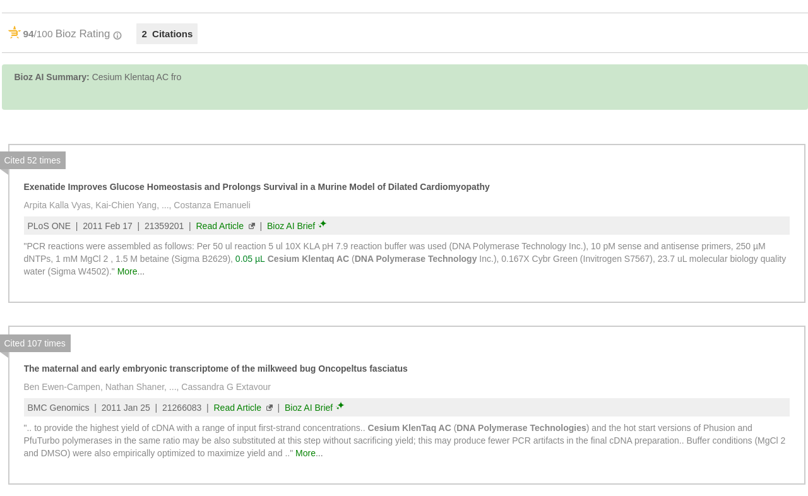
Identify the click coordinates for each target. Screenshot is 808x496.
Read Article (219, 226)
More (127, 271)
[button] (784, 156)
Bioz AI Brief (291, 226)
